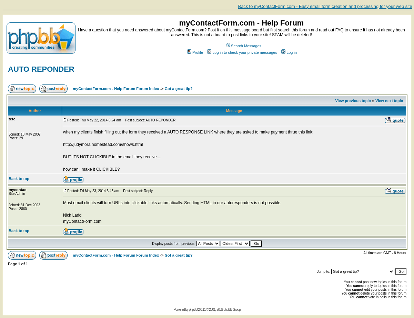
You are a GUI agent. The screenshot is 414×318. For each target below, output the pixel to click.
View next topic (389, 101)
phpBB (193, 309)
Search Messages (243, 46)
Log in (289, 52)
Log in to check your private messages (242, 52)
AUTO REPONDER (41, 69)
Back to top (19, 179)
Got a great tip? (179, 89)
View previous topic (353, 101)
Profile (195, 52)
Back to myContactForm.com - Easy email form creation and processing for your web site (325, 6)
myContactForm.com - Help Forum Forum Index (116, 89)
